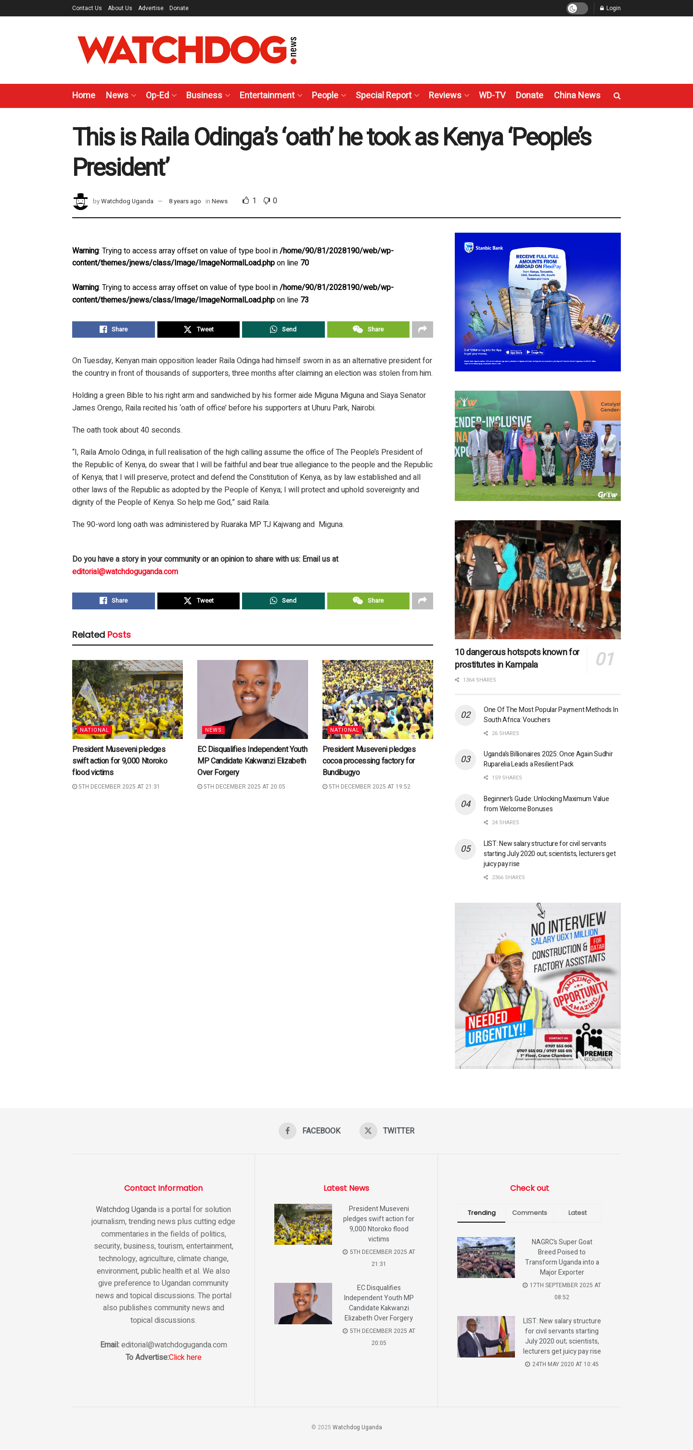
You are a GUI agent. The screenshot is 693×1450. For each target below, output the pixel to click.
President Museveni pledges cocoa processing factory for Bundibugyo (369, 764)
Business (204, 95)
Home (83, 95)
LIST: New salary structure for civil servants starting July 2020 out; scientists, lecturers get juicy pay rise (550, 854)
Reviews (445, 95)
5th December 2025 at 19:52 (366, 790)
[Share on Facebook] (113, 330)
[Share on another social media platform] (422, 330)
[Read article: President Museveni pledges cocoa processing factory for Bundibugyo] (377, 702)
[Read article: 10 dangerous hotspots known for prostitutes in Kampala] (538, 579)
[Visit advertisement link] (538, 302)
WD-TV (492, 95)
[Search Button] (617, 96)
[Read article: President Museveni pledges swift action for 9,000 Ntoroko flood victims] (127, 702)
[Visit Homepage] (187, 50)
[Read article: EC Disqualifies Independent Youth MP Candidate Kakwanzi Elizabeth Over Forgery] (252, 702)
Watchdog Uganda (127, 201)
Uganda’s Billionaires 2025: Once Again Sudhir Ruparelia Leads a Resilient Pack (548, 759)
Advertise (151, 8)
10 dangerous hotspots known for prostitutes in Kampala (517, 659)
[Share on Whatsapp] (283, 330)
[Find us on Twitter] (387, 1131)
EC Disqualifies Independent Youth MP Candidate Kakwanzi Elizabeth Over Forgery (252, 764)
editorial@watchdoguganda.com (125, 574)
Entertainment (267, 95)
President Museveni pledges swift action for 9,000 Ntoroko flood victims (119, 764)
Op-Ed (157, 95)
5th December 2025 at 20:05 (241, 790)
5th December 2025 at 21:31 (116, 790)
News (117, 95)
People (325, 95)
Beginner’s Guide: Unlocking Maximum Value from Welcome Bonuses (546, 804)
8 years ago (185, 201)
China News (577, 95)
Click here (185, 1358)
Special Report (383, 95)
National (94, 733)
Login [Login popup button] (610, 8)
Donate (179, 8)
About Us (120, 8)
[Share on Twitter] (198, 330)
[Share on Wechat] (368, 330)
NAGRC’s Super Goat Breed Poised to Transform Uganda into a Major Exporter (562, 1258)
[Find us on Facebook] (309, 1131)
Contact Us (87, 8)
